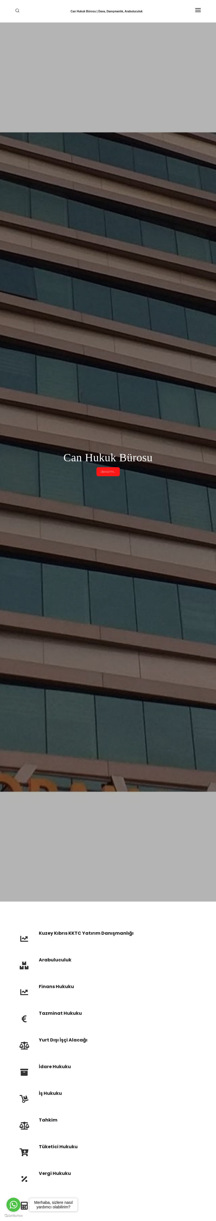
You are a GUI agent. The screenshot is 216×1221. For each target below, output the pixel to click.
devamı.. (108, 471)
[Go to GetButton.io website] (13, 1215)
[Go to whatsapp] (13, 1205)
